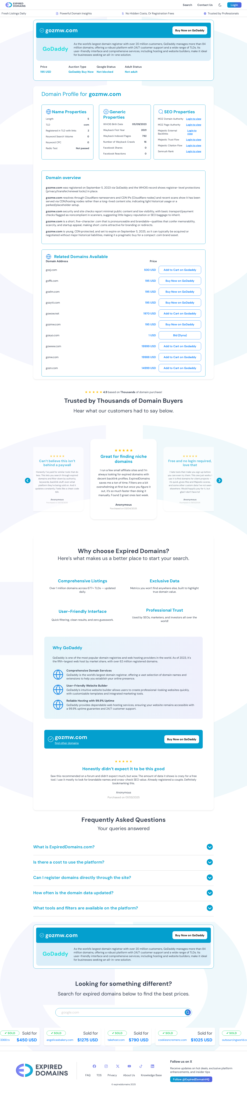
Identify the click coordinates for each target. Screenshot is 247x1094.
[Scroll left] (27, 480)
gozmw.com (53, 324)
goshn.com (53, 291)
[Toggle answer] (210, 847)
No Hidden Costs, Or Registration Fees (148, 13)
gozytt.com (53, 302)
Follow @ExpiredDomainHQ (191, 1079)
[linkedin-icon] (152, 1066)
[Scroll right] (219, 480)
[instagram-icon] (106, 1066)
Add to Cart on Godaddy (180, 270)
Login (234, 5)
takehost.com (117, 1040)
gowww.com (53, 346)
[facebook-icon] (94, 1066)
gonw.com (52, 357)
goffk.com (52, 281)
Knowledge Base (151, 1075)
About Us (129, 1075)
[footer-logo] (42, 1070)
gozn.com (52, 368)
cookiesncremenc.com (173, 1040)
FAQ (87, 1075)
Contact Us (205, 5)
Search (187, 5)
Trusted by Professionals (222, 13)
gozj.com (51, 270)
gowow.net (52, 313)
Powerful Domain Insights (75, 13)
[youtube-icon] (129, 1066)
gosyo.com (52, 335)
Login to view (193, 118)
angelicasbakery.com (61, 1040)
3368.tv (6, 1040)
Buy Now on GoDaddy (180, 281)
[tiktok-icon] (141, 1066)
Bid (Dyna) (180, 335)
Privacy (112, 1075)
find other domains (67, 743)
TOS (99, 1075)
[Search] (188, 1012)
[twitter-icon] (117, 1066)
